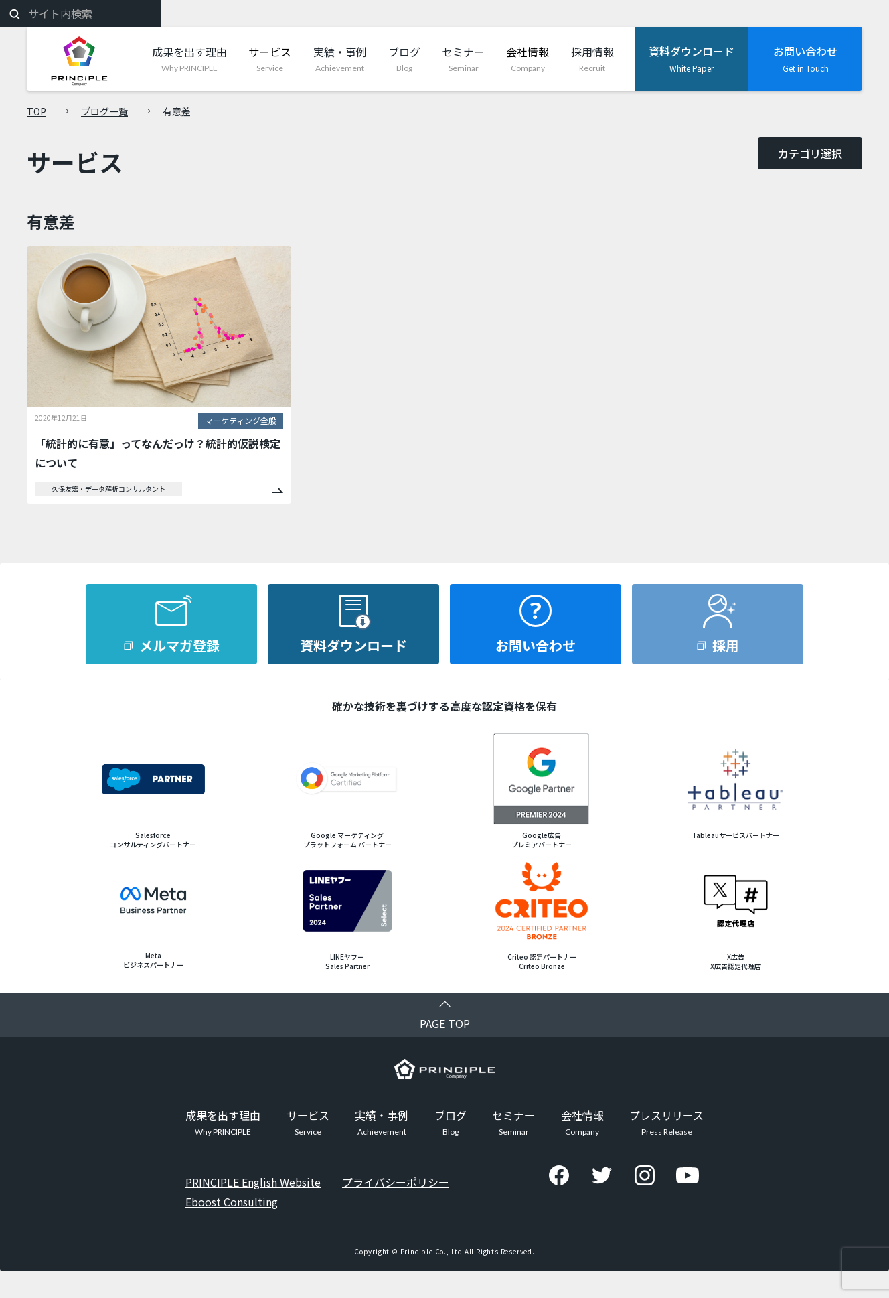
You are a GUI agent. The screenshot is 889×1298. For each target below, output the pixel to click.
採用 (725, 645)
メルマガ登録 (179, 645)
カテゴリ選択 (810, 153)
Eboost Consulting (231, 1201)
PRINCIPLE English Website (253, 1181)
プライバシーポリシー (395, 1181)
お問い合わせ (535, 645)
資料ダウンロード (353, 645)
